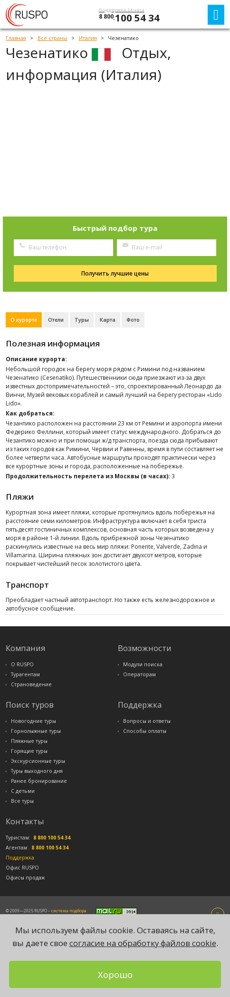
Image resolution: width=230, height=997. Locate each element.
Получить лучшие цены (115, 273)
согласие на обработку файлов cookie (142, 943)
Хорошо (115, 974)
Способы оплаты (144, 731)
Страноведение (31, 684)
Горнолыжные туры (36, 731)
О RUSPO (22, 664)
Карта (107, 319)
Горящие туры (29, 751)
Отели (56, 319)
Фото (133, 319)
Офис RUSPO (22, 867)
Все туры (22, 801)
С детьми (23, 791)
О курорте (23, 319)
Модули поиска (143, 664)
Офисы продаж (25, 877)
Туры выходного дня (37, 771)
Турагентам (25, 674)
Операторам (139, 674)
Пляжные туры (29, 741)
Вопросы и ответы (147, 721)
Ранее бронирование (39, 781)
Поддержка (20, 857)
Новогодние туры (33, 721)
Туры (82, 319)
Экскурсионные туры (38, 761)
